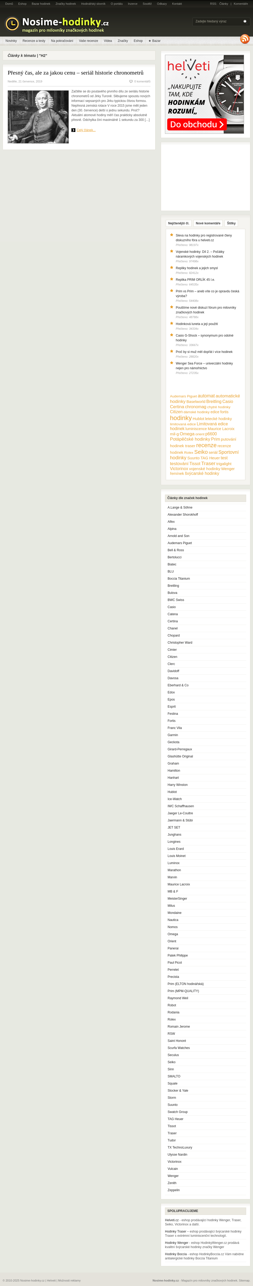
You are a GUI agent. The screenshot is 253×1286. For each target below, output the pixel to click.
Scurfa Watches (179, 1048)
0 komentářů (142, 81)
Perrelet (173, 970)
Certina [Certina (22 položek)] (177, 406)
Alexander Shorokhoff (183, 514)
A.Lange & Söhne (180, 507)
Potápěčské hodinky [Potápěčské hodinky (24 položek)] (190, 439)
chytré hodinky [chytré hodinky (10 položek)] (218, 407)
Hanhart (173, 778)
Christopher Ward (180, 642)
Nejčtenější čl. (178, 223)
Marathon (174, 870)
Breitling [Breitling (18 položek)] (214, 401)
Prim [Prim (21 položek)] (215, 439)
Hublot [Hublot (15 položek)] (198, 418)
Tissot (172, 1126)
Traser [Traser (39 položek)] (208, 463)
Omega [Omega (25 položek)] (187, 433)
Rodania (173, 1012)
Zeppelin (174, 1190)
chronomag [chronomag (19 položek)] (195, 406)
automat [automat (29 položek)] (206, 395)
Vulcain (173, 1169)
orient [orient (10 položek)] (199, 434)
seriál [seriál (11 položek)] (213, 452)
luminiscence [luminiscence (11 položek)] (196, 429)
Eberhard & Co (178, 685)
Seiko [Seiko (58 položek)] (201, 452)
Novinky (11, 41)
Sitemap (244, 1280)
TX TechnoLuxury (180, 1147)
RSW (171, 1034)
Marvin (172, 877)
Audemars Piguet (180, 543)
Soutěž (147, 3)
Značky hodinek (66, 3)
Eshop (22, 3)
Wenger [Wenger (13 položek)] (228, 469)
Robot (172, 1005)
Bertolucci (175, 557)
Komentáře (241, 3)
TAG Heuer (175, 1119)
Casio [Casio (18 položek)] (227, 401)
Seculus (173, 1055)
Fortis (172, 721)
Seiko (172, 1062)
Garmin (173, 735)
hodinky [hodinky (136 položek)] (181, 417)
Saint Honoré (177, 1041)
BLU (171, 571)
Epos (171, 699)
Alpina (172, 529)
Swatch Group (178, 1112)
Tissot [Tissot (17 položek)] (194, 463)
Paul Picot (175, 962)
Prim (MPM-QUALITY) (183, 991)
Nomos (173, 927)
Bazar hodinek (41, 3)
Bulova (172, 593)
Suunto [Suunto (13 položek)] (193, 458)
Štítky (231, 223)
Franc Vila (175, 728)
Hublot (172, 792)
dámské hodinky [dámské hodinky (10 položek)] (197, 412)
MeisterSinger (177, 898)
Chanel (173, 628)
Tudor (172, 1140)
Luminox (173, 863)
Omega (173, 934)
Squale (172, 1083)
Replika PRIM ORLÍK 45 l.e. (195, 280)
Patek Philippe (178, 955)
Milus (171, 906)
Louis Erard (176, 849)
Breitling (173, 586)
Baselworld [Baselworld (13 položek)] (195, 402)
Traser (172, 1133)
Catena (173, 614)
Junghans (174, 834)
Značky (123, 41)
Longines (174, 842)
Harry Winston (178, 785)
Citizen (172, 657)
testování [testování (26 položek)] (179, 463)
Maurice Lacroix (179, 884)
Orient (172, 941)
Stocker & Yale (178, 1090)
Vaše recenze (88, 41)
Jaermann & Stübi (180, 820)
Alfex (171, 522)
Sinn (171, 1069)
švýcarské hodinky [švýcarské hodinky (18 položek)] (202, 473)
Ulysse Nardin (177, 1154)
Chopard (174, 635)
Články (223, 3)
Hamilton (174, 770)
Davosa (173, 678)
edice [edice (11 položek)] (215, 412)
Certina (173, 621)
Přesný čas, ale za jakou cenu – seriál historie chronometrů (76, 72)
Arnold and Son (178, 536)
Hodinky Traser (175, 1231)
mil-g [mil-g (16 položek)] (174, 434)
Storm (172, 1098)
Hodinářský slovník (93, 3)
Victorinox (174, 1162)
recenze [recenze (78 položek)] (206, 445)
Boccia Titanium (179, 578)
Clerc (171, 664)
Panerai (173, 948)
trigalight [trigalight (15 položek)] (223, 463)
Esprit (172, 706)
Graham (173, 763)
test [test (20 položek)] (224, 457)
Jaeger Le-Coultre (180, 813)
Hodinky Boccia (176, 1254)
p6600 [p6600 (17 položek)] (211, 434)
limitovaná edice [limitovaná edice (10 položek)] (183, 424)
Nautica (173, 920)
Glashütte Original (180, 756)
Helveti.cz (172, 1220)
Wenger (173, 1176)
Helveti (51, 1280)
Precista (173, 977)
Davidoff (173, 671)
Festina (173, 714)
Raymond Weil (178, 998)
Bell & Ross (176, 550)
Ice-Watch (175, 799)
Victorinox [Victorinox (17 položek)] (179, 468)
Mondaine (175, 913)
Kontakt (177, 3)
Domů (9, 3)
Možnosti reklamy (69, 1280)
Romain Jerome (179, 1026)
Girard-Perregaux (180, 749)
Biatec (172, 564)
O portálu (117, 3)
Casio (172, 607)
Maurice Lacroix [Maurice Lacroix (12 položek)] (221, 429)
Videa (108, 41)
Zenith (172, 1183)
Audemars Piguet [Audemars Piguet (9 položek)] (183, 396)
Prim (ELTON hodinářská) (186, 984)
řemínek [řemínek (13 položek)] (177, 473)
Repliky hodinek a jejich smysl (197, 268)
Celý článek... (86, 130)
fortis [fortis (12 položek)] (224, 412)
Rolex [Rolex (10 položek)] (188, 453)
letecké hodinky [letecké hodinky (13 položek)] (218, 419)
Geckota (173, 742)
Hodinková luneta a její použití (197, 324)
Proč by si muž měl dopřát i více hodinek (204, 352)
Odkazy (162, 3)
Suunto (173, 1105)
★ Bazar (154, 41)
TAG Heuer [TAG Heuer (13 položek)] (210, 458)
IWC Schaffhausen (181, 806)
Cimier (172, 650)
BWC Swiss (176, 600)
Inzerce (133, 3)
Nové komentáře (208, 223)
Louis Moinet (177, 856)
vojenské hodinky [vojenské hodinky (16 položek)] (204, 468)
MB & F (173, 891)
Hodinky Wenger (176, 1243)
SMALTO (174, 1076)
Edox (171, 692)
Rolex (172, 1019)
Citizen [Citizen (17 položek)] (176, 412)
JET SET (174, 827)
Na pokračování (62, 41)
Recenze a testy (34, 41)
